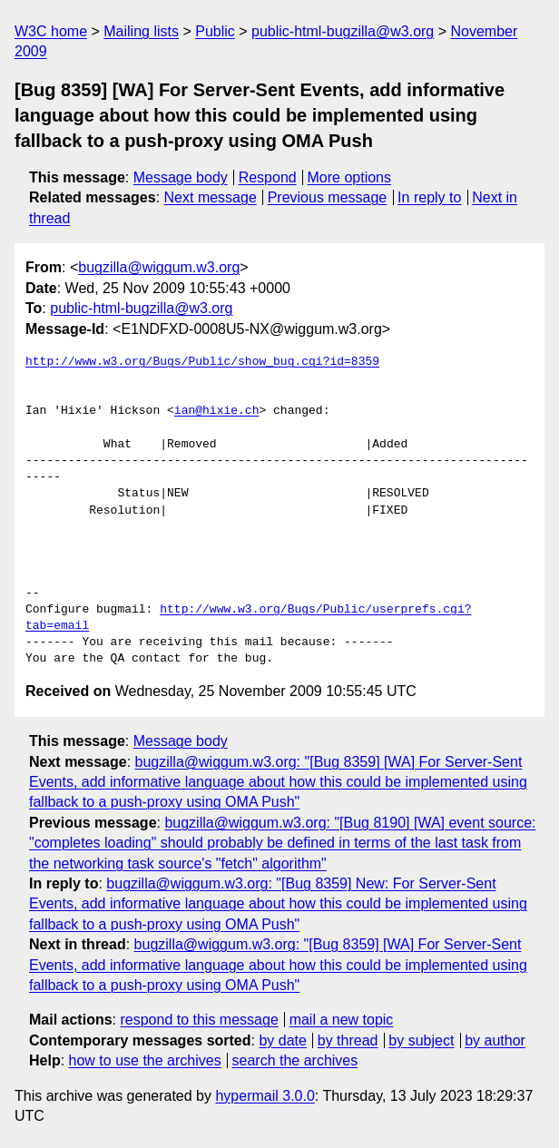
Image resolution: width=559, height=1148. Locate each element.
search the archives (295, 1060)
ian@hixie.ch (217, 411)
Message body (180, 177)
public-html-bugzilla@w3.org (342, 31)
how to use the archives (145, 1060)
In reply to (429, 197)
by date (282, 1040)
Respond (268, 177)
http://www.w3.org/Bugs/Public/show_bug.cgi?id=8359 (202, 362)
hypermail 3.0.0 (264, 1096)
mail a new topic (341, 1019)
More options (350, 177)
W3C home (51, 31)
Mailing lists (141, 31)
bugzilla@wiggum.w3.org (159, 267)
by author (495, 1040)
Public (215, 31)
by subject (421, 1040)
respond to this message (199, 1019)
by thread (348, 1040)
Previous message (327, 197)
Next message (210, 197)
